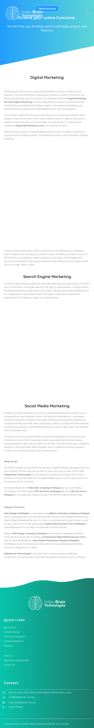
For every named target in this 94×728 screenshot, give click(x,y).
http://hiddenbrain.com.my (22, 702)
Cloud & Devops (12, 632)
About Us (8, 655)
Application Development (16, 660)
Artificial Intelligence (14, 641)
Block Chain (10, 627)
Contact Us (9, 665)
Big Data (8, 645)
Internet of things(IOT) (15, 636)
